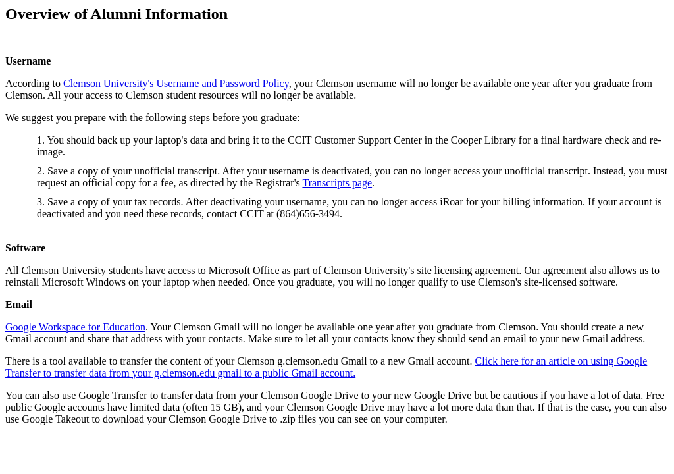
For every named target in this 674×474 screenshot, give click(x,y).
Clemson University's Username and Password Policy (176, 83)
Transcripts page (337, 182)
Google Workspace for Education (75, 326)
